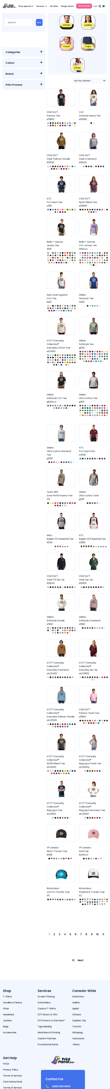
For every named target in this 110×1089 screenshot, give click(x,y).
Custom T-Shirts (47, 1008)
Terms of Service (12, 1075)
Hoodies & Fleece (12, 1002)
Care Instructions (12, 1081)
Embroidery (44, 1002)
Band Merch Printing (49, 1032)
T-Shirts (7, 996)
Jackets (7, 1020)
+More (75, 1044)
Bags (5, 1026)
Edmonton (78, 996)
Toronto (76, 1026)
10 (97, 934)
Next (81, 960)
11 (103, 934)
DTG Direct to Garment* (51, 1020)
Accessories (9, 1032)
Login (95, 6)
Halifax (76, 1002)
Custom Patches (47, 1038)
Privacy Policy (10, 1069)
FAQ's (6, 1063)
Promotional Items (48, 1044)
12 (73, 960)
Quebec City (79, 1020)
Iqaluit (75, 1008)
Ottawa (76, 1014)
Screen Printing (46, 996)
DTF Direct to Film (47, 1014)
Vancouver (78, 1038)
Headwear (8, 1014)
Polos (6, 1008)
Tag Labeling (45, 1026)
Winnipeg (77, 1032)
